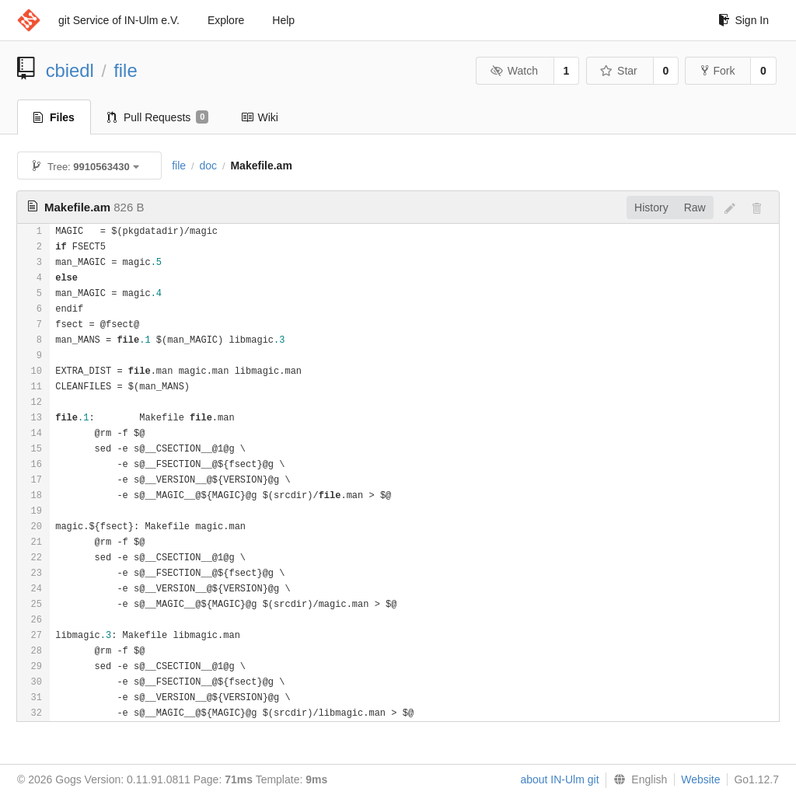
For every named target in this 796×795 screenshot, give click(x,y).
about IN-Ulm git (559, 779)
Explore (226, 20)
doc (208, 165)
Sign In (743, 20)
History (651, 207)
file (125, 70)
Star (618, 71)
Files (54, 117)
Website (700, 779)
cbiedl (70, 70)
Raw (695, 207)
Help (283, 20)
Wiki (259, 117)
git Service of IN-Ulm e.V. (119, 20)
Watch (514, 71)
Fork (718, 71)
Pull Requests (158, 117)
